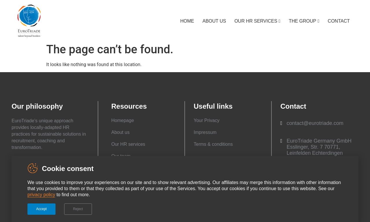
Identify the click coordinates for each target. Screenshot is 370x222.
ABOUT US (214, 21)
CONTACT (339, 21)
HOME (187, 21)
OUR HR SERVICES (255, 21)
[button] (312, 123)
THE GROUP (302, 21)
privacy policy (41, 194)
